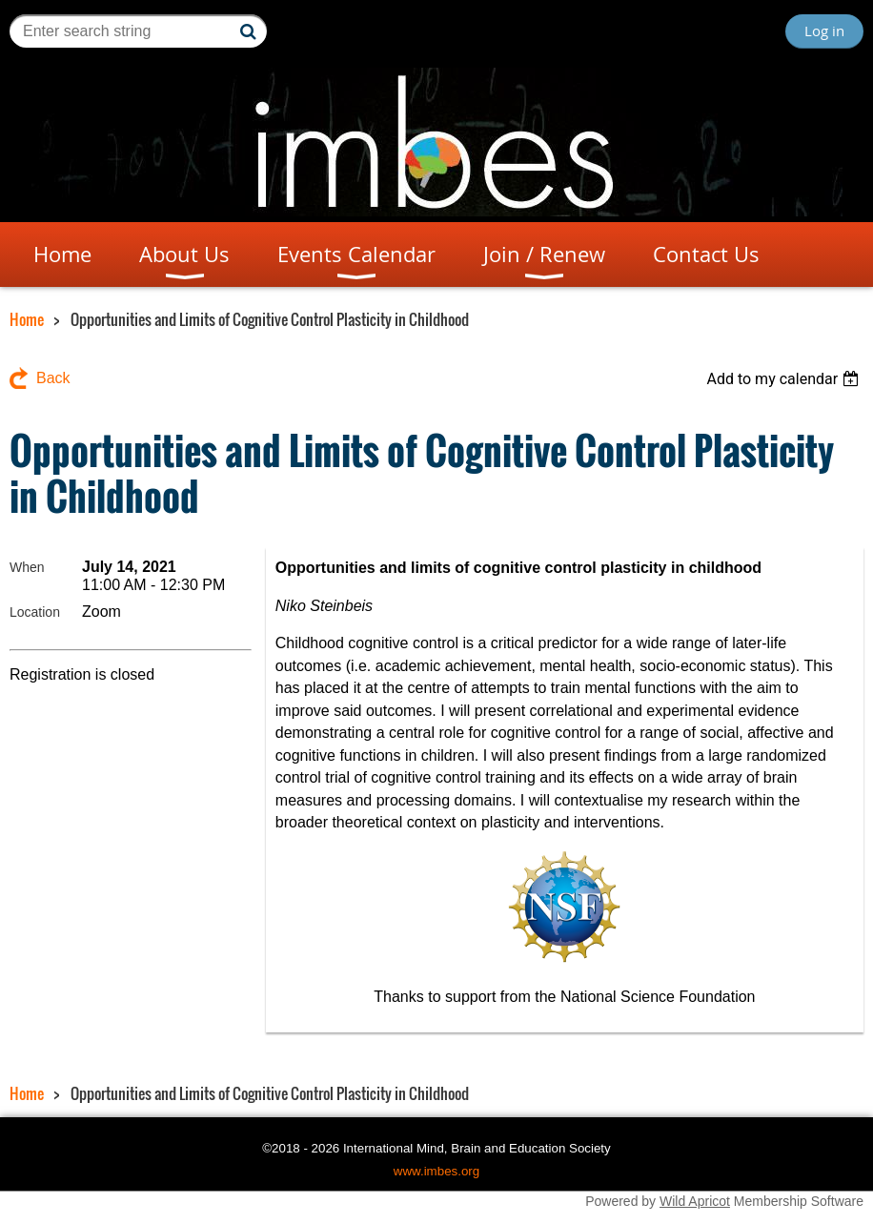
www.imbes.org (436, 1171)
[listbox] (784, 379)
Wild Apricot (695, 1201)
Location (35, 612)
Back (53, 378)
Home (27, 319)
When (27, 567)
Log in (824, 30)
